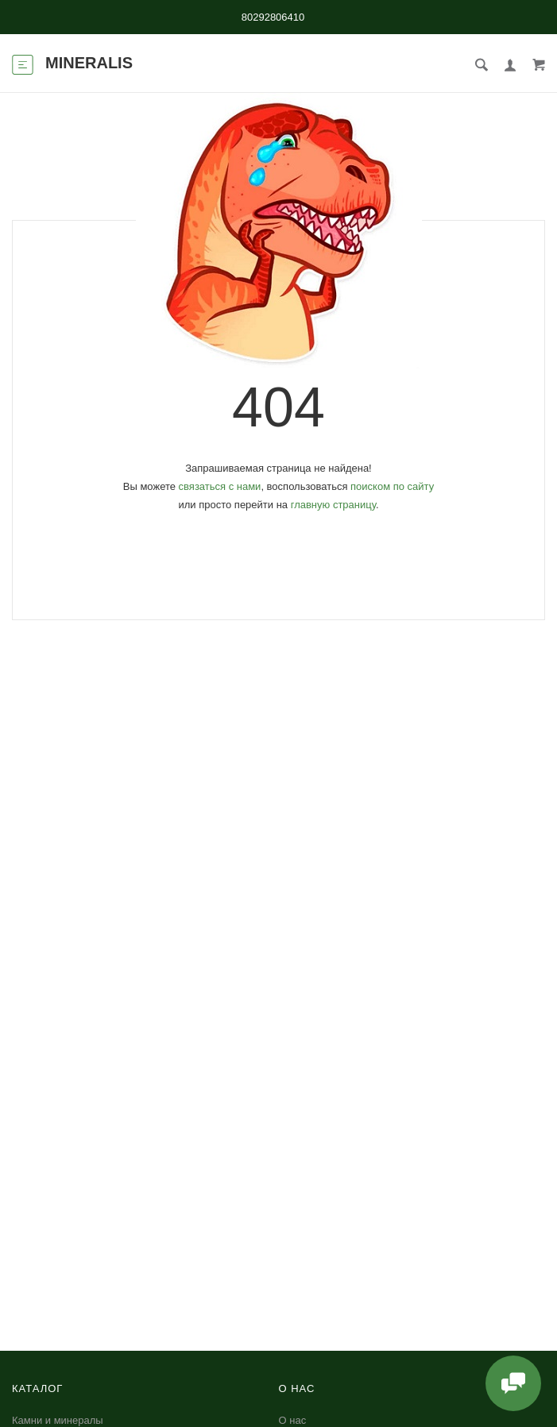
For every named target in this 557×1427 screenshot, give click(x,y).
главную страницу (333, 505)
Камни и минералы (57, 1420)
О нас (293, 1420)
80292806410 (273, 17)
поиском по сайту (392, 486)
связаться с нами (220, 486)
